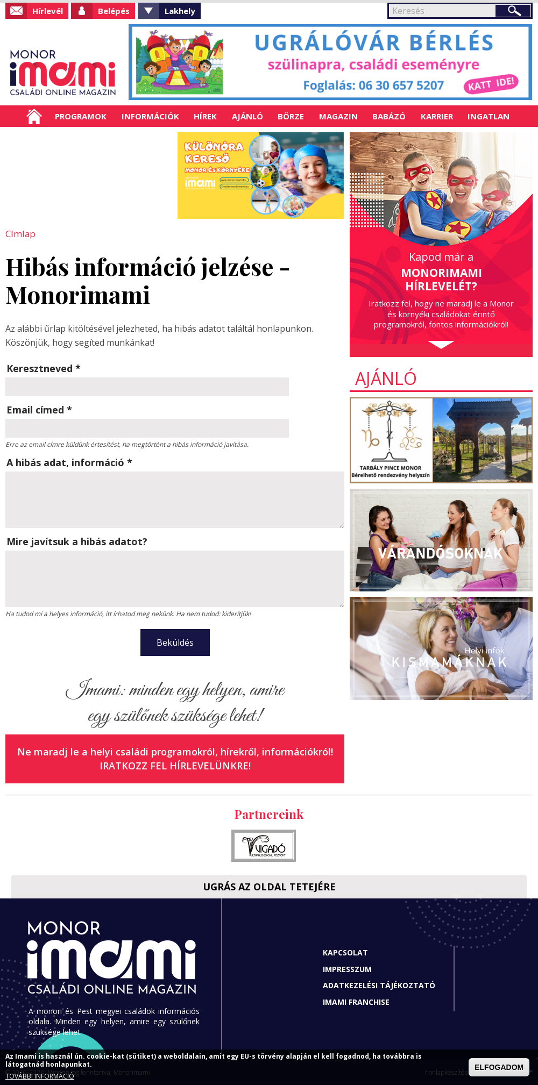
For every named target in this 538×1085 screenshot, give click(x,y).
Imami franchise (356, 1001)
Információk (150, 116)
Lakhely (180, 10)
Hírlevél (47, 10)
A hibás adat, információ (69, 461)
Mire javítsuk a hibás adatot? (76, 540)
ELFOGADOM (499, 1067)
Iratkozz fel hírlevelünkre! (175, 764)
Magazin (338, 116)
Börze (291, 116)
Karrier (437, 116)
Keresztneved (43, 367)
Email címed (39, 409)
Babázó (389, 116)
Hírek (205, 116)
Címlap (34, 116)
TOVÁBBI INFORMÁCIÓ (39, 1076)
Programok (81, 116)
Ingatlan (488, 116)
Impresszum (347, 968)
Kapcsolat (345, 952)
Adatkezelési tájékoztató (379, 985)
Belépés (114, 10)
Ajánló (247, 116)
